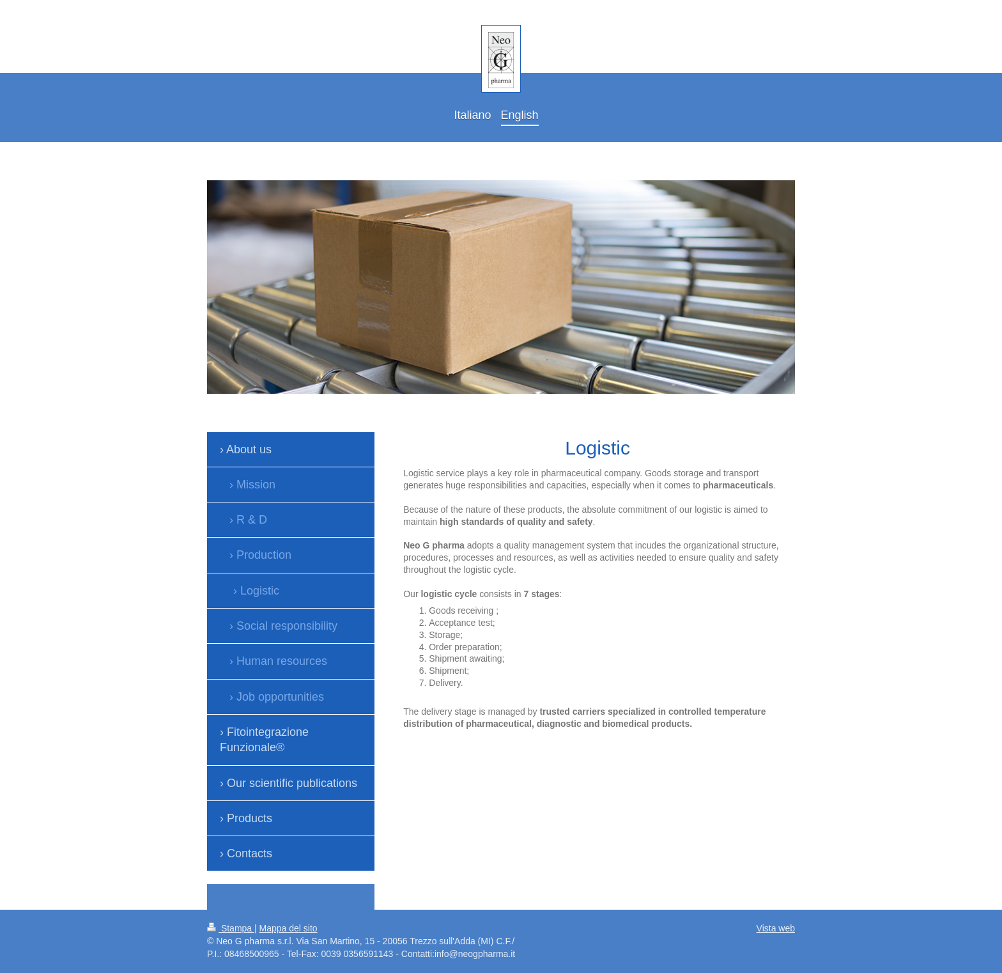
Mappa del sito (288, 928)
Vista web (776, 928)
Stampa (230, 928)
